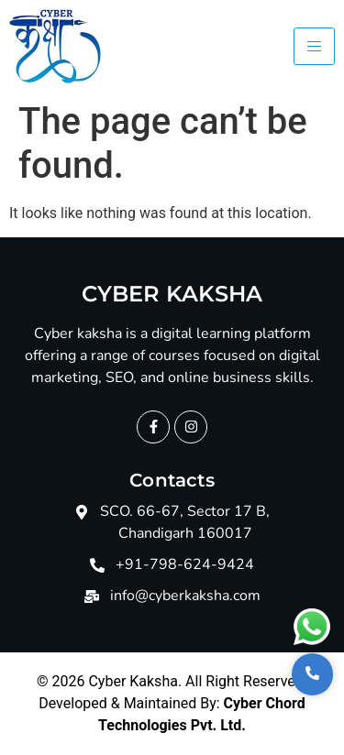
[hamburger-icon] (314, 46)
